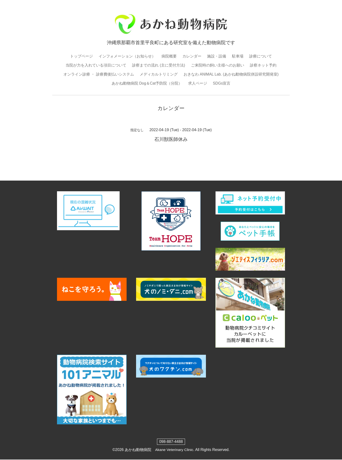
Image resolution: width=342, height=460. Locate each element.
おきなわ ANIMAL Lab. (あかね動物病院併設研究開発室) (231, 74)
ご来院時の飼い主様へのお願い (217, 65)
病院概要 (169, 56)
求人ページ (197, 83)
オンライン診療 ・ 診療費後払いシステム (98, 74)
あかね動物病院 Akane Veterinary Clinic (159, 450)
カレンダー (191, 56)
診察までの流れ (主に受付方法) (158, 65)
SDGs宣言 (222, 83)
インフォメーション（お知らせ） (127, 56)
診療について (260, 56)
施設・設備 (216, 56)
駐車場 (237, 56)
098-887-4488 (171, 442)
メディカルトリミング (158, 74)
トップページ (81, 56)
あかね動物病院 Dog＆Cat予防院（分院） (146, 83)
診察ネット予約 (263, 65)
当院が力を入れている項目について (96, 65)
